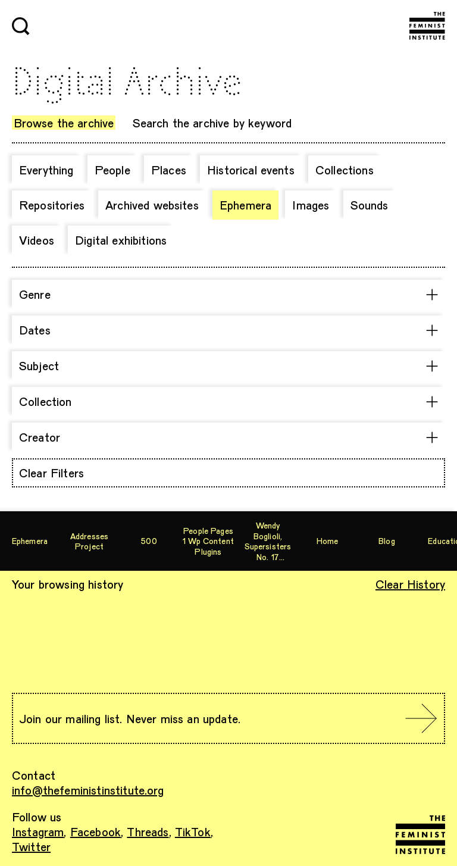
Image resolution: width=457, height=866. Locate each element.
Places (168, 169)
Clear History (410, 584)
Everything (46, 169)
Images (310, 205)
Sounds (369, 205)
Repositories (51, 205)
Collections (344, 169)
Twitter (31, 846)
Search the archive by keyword (212, 122)
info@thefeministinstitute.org (88, 790)
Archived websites (152, 205)
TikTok (193, 831)
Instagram (38, 831)
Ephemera (245, 205)
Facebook (95, 831)
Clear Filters (51, 472)
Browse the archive (64, 122)
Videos (36, 240)
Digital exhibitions (121, 240)
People (112, 169)
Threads (147, 831)
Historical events (251, 169)
